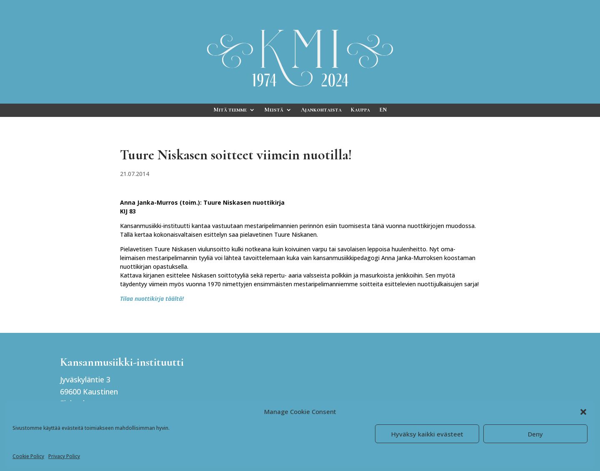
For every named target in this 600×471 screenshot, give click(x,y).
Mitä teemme (230, 110)
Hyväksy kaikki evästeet (427, 434)
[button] (583, 412)
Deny (535, 434)
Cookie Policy (28, 456)
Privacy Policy (64, 456)
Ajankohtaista (321, 110)
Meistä (273, 110)
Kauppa (360, 110)
